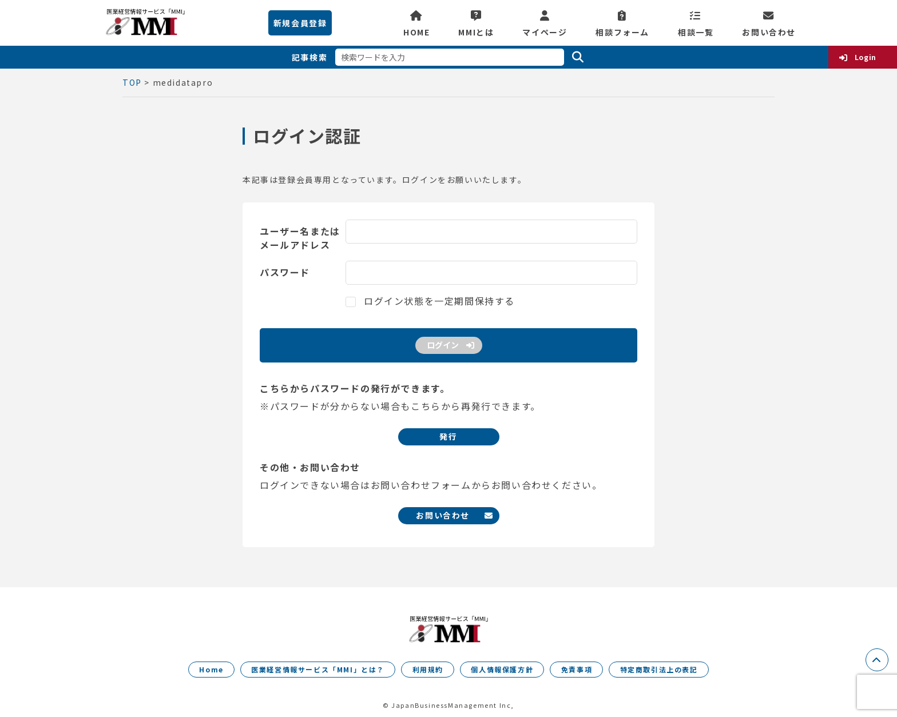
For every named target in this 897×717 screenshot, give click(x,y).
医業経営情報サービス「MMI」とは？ (317, 669)
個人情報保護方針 (502, 669)
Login (865, 57)
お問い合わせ (769, 31)
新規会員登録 (300, 23)
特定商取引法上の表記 (659, 669)
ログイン (443, 344)
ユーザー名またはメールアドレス (300, 238)
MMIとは (476, 31)
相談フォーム (622, 31)
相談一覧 (695, 31)
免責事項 (576, 669)
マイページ (544, 31)
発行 (448, 436)
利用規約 (427, 669)
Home (211, 669)
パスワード (285, 272)
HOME (416, 31)
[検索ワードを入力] (449, 57)
